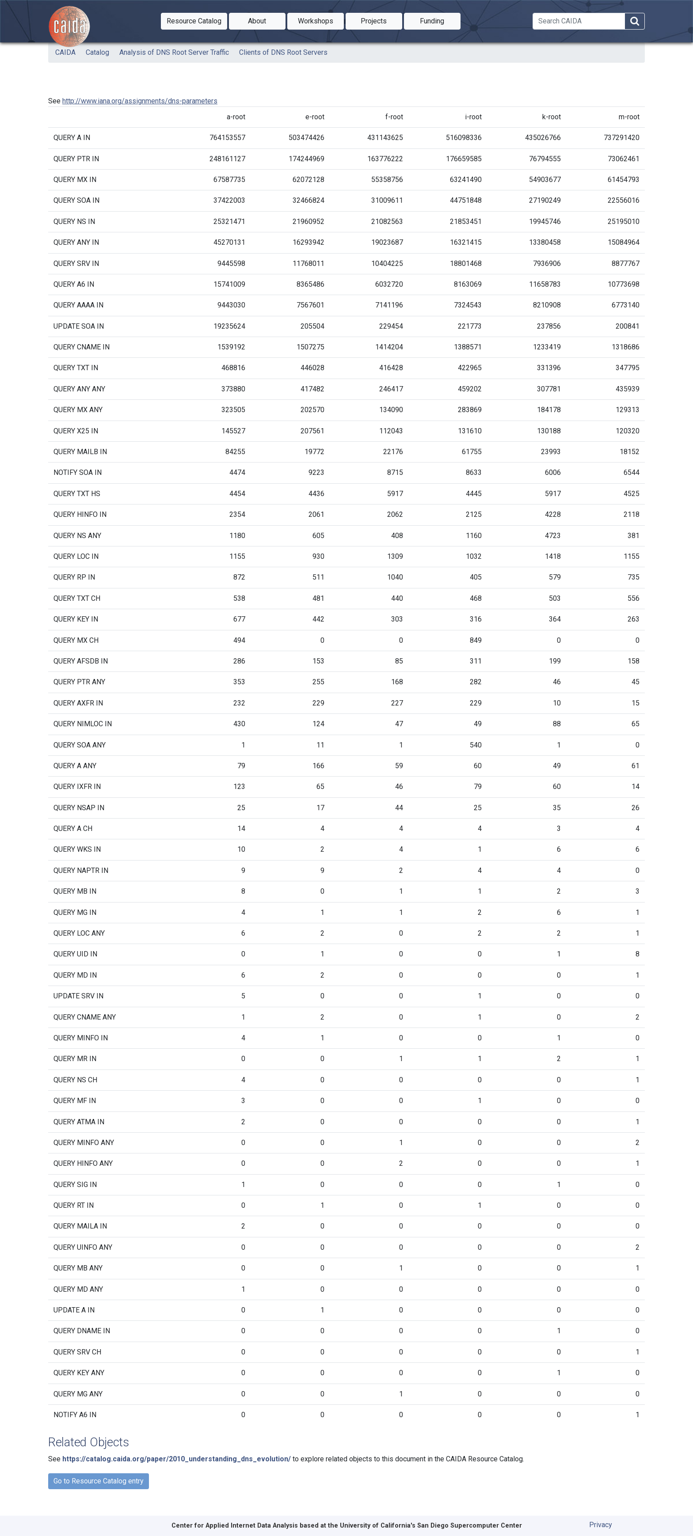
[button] (194, 21)
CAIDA (65, 52)
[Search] (579, 21)
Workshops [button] (321, 20)
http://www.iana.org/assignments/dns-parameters (139, 101)
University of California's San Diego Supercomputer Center (431, 1525)
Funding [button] (440, 20)
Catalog (97, 52)
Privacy (600, 1525)
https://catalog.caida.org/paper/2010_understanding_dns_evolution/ (176, 1459)
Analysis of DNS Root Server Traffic (174, 52)
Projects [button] (381, 20)
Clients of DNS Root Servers (283, 52)
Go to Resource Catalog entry (98, 1481)
